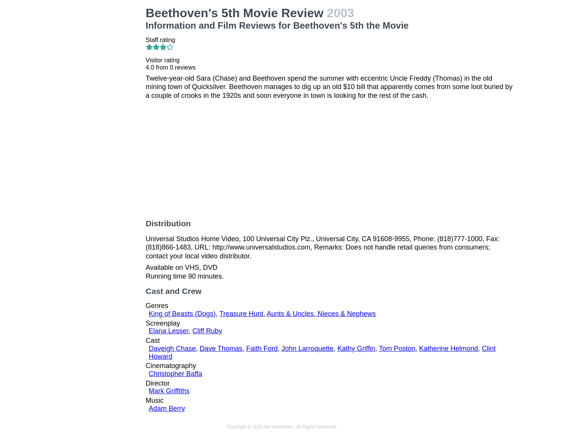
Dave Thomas (221, 348)
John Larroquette (307, 348)
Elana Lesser (169, 331)
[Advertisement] (98, 120)
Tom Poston (397, 348)
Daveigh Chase (172, 348)
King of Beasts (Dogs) (182, 314)
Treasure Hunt (241, 314)
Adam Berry (167, 408)
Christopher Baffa (175, 374)
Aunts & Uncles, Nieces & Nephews (321, 314)
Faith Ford (261, 348)
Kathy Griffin (356, 348)
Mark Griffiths (169, 391)
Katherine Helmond (448, 348)
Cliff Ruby (207, 331)
